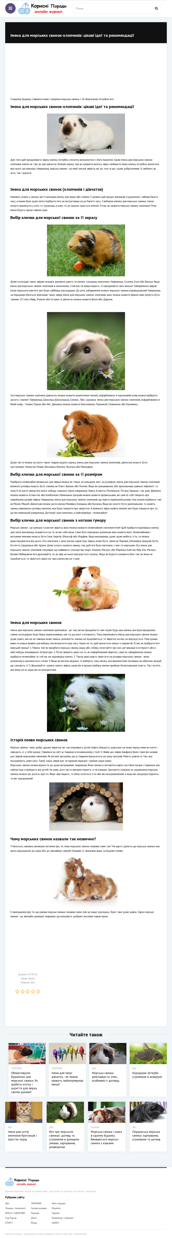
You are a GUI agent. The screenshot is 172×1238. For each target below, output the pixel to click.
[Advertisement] (86, 72)
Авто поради (58, 1203)
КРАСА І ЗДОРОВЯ (15, 1213)
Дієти (34, 1217)
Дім (33, 982)
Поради (35, 1213)
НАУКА (55, 1222)
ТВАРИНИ (36, 1203)
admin (31, 978)
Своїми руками (39, 1208)
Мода (34, 1222)
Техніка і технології (15, 1208)
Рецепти (56, 1208)
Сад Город (10, 1217)
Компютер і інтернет (62, 1217)
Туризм (55, 1213)
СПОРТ (9, 1222)
